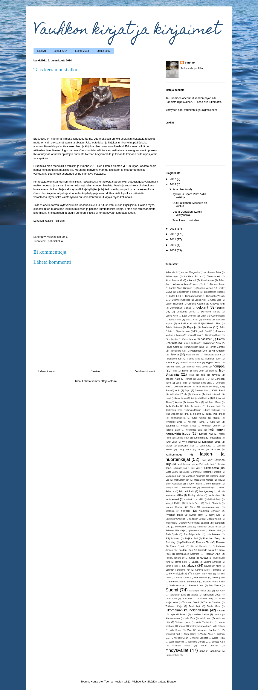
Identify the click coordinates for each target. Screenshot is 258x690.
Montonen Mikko (174, 495)
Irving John (198, 371)
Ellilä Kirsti (175, 319)
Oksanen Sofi (196, 519)
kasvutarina (181, 398)
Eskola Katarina (174, 327)
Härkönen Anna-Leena (197, 367)
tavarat (194, 595)
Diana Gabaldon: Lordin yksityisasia (187, 213)
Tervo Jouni (171, 598)
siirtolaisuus (200, 577)
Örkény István (172, 655)
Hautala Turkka (190, 343)
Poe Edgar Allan (192, 534)
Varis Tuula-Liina (204, 622)
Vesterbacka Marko (199, 626)
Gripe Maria (189, 339)
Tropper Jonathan (212, 602)
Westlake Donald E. (198, 642)
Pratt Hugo (171, 542)
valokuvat (205, 618)
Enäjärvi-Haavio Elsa (209, 323)
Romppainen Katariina (187, 554)
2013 (173, 228)
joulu (177, 390)
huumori (170, 362)
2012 (173, 234)
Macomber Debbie (212, 472)
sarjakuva (189, 565)
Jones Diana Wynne (205, 386)
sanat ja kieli (172, 566)
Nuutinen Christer (209, 510)
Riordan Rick (185, 549)
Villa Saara (175, 630)
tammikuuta (180, 189)
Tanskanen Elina (177, 595)
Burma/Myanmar (193, 296)
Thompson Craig (204, 598)
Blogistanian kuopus (214, 292)
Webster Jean (181, 638)
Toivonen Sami (190, 602)
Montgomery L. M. (209, 491)
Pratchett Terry (211, 538)
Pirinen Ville (215, 530)
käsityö (169, 446)
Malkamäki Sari (173, 476)
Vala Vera (190, 618)
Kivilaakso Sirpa (174, 422)
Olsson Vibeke (214, 519)
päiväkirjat (186, 542)
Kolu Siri (215, 421)
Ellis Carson (192, 319)
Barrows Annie (217, 284)
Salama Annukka (212, 562)
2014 (173, 184)
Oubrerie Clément (188, 523)
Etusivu (41, 50)
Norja (192, 507)
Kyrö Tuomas (189, 441)
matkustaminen (181, 480)
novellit (185, 510)
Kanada (196, 394)
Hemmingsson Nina (194, 347)
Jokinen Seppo (182, 386)
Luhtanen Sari (180, 468)
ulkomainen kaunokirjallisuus (187, 610)
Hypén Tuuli (213, 362)
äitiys (202, 650)
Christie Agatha (196, 303)
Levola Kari (208, 464)
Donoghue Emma (186, 312)
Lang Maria (185, 449)
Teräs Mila (187, 598)
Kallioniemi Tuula (178, 394)
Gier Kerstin (172, 339)
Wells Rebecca (176, 642)
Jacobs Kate (173, 378)
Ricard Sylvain (177, 546)
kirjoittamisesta (178, 418)
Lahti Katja (205, 446)
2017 (173, 179)
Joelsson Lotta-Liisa (201, 383)
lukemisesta (211, 467)
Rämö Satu (181, 562)
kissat (216, 417)
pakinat (205, 522)
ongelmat (170, 523)
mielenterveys (208, 487)
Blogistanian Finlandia (188, 292)
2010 (173, 245)
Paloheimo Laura (183, 526)
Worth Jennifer (209, 645)
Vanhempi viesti (145, 371)
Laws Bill (205, 460)
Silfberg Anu (218, 577)
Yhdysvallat (177, 650)
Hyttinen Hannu (173, 367)
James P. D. (203, 379)
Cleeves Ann (217, 303)
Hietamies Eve (198, 350)
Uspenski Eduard (178, 614)
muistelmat (172, 499)
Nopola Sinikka (174, 507)
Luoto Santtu (172, 472)
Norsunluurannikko (211, 507)
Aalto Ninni (171, 272)
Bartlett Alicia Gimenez (180, 288)
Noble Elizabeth (213, 503)
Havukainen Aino (211, 342)
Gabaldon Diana (213, 335)
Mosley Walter (195, 495)
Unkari (221, 610)
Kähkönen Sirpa (211, 441)
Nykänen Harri (174, 514)
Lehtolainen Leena (187, 464)
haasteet (206, 339)
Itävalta (216, 374)
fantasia (207, 327)
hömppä (218, 366)
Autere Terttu (199, 284)
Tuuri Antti (194, 606)
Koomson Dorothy (211, 426)
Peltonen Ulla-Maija (175, 530)
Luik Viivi (195, 468)
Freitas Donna (194, 335)
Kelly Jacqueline (193, 406)
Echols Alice (172, 316)
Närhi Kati (214, 515)
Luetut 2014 (60, 50)
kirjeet (221, 413)
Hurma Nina (193, 359)
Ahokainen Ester (212, 272)
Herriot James (217, 346)
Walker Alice (206, 634)
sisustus (193, 581)
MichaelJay (139, 681)
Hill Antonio (218, 350)
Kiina (207, 410)
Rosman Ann (212, 553)
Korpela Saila (173, 430)
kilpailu (217, 410)
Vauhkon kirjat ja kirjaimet (127, 31)
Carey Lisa (215, 300)
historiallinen (192, 354)
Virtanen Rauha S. (209, 630)
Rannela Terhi (204, 542)
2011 (173, 239)
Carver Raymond (174, 304)
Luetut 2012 (103, 50)
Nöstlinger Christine (175, 519)
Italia (203, 375)
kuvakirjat (215, 437)
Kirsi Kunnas (199, 418)
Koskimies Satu (194, 430)
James (188, 379)
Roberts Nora (206, 549)
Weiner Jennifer (200, 638)
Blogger (172, 681)
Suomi (172, 589)
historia (174, 354)
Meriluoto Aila (189, 487)
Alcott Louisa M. (174, 280)
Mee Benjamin (213, 484)
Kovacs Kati (206, 433)
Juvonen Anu (201, 390)
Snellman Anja (176, 585)
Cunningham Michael (180, 308)
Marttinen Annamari (195, 476)
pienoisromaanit (197, 530)
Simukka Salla (177, 581)
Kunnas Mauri (182, 438)
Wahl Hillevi (190, 634)
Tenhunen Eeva (211, 594)
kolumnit (170, 425)
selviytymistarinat (176, 573)
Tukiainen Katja (174, 606)
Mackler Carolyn (190, 472)
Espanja (191, 327)
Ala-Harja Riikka (192, 276)
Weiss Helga (218, 638)
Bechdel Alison (204, 287)
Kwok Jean (171, 442)
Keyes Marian (194, 410)
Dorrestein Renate (210, 312)
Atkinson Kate (181, 284)
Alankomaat (213, 276)
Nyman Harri (196, 515)
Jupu (187, 390)
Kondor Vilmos (188, 426)
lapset (201, 449)
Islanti (211, 371)
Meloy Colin (172, 487)
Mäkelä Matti (214, 499)
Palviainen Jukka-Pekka (209, 526)
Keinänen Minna (213, 402)
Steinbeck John (196, 585)
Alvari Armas (207, 280)
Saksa (194, 561)
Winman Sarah (181, 645)
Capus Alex (200, 300)
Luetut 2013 (82, 50)
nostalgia (170, 511)
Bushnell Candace (181, 300)
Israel (191, 375)
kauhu (178, 402)
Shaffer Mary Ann (202, 574)
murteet (188, 499)
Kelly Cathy (172, 406)
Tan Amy (220, 590)
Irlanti (185, 370)
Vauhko (190, 62)
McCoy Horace (194, 484)
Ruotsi (204, 557)
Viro (189, 630)
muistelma (214, 495)
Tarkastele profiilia (191, 68)
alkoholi (191, 280)
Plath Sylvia (172, 534)
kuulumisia (199, 437)
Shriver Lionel (182, 577)
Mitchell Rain (186, 491)
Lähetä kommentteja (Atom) (99, 381)
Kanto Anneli (213, 394)
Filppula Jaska (183, 331)
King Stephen (172, 414)
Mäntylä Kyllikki (173, 503)
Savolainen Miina (212, 566)
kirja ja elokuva (192, 413)
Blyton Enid (175, 296)
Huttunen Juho (213, 359)
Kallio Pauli (218, 390)
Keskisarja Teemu (174, 410)
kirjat (209, 413)
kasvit (168, 398)
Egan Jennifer (189, 316)
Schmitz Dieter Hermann (208, 570)
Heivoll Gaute (172, 347)
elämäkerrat (185, 323)
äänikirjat (216, 650)
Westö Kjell (218, 641)
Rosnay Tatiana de (175, 558)
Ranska (220, 542)
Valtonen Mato (183, 622)
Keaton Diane (193, 402)
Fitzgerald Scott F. (203, 331)
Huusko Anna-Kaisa (190, 362)
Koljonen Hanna (196, 422)
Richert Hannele (199, 546)
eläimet (207, 319)
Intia (175, 371)
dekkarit (202, 307)
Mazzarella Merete (203, 480)
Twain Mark (213, 606)
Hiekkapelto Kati (177, 351)
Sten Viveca (215, 585)
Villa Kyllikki (219, 626)
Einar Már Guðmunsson (213, 316)
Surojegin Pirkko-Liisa (200, 590)
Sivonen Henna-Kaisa (214, 581)
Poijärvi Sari (191, 538)
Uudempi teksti (46, 371)
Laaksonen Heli (186, 446)
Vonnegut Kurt (173, 634)
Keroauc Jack (213, 406)
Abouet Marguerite (190, 272)
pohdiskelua (55, 241)
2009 (173, 250)
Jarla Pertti (181, 383)
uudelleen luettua (200, 614)
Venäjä (182, 626)
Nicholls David (193, 503)
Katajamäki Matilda (200, 398)
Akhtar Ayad (172, 276)
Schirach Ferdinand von (178, 570)
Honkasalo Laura (212, 354)
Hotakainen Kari (174, 359)
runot (192, 557)
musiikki (200, 499)
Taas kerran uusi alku (186, 220)
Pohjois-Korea (173, 538)
